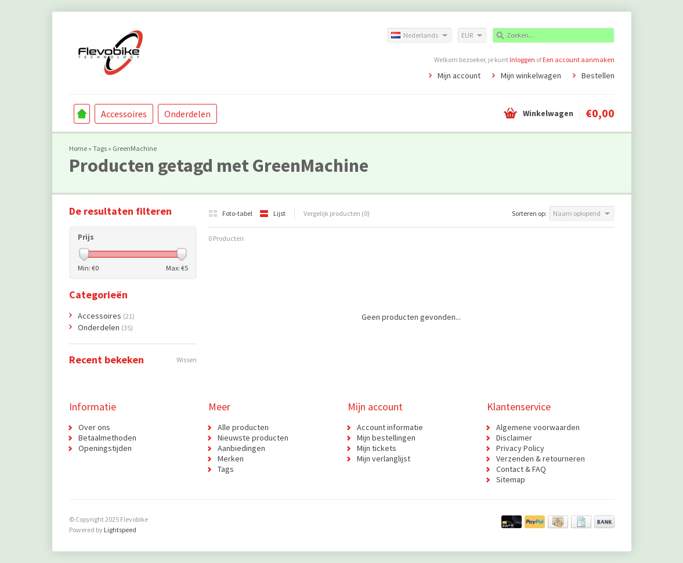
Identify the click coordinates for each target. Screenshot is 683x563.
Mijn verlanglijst (383, 458)
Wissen (186, 359)
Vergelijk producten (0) (336, 213)
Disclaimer (514, 437)
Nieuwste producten (253, 437)
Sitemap (510, 479)
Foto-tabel (231, 213)
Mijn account (459, 75)
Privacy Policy (520, 448)
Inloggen (522, 59)
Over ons (94, 427)
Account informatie (390, 427)
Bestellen (598, 75)
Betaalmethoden (107, 437)
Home (82, 114)
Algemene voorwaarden (538, 427)
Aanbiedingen (241, 448)
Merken (231, 458)
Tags (100, 148)
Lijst (272, 213)
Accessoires (124, 114)
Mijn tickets (376, 448)
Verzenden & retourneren (540, 458)
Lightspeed (120, 529)
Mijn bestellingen (386, 437)
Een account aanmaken (579, 59)
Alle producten (243, 427)
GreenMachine (135, 148)
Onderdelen (187, 114)
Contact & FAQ (521, 469)
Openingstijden (105, 448)
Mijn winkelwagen (531, 75)
